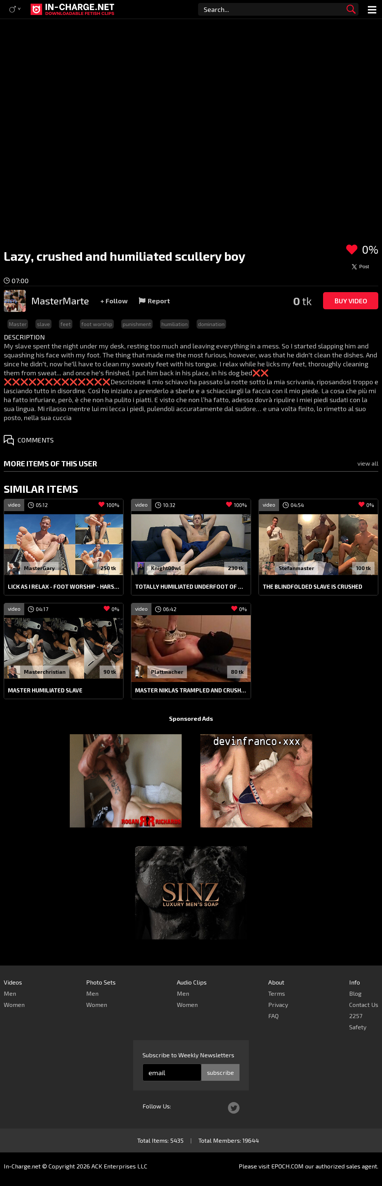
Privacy (278, 1004)
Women (14, 1004)
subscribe (220, 1072)
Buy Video (350, 301)
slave (43, 324)
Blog (355, 993)
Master (17, 324)
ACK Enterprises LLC (119, 1166)
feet (65, 324)
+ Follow (114, 300)
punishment (137, 324)
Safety (357, 1026)
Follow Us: (157, 1106)
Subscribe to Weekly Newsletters (188, 1054)
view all (367, 463)
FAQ (273, 1015)
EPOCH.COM (287, 1166)
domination (211, 324)
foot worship (96, 324)
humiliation (175, 324)
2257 (355, 1015)
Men (10, 993)
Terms (276, 993)
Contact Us (363, 1004)
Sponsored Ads (191, 718)
